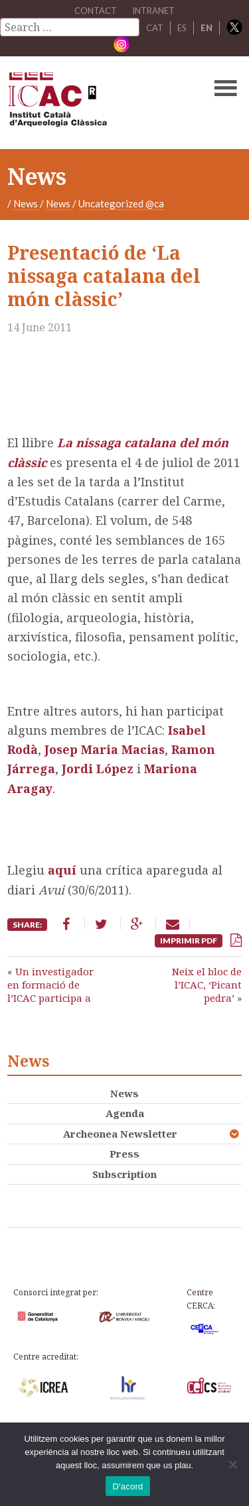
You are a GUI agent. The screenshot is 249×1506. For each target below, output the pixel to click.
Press (124, 1153)
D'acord (127, 1486)
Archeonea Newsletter (120, 1133)
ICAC (99, 102)
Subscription (124, 1174)
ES (182, 28)
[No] (232, 1464)
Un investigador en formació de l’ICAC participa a (50, 985)
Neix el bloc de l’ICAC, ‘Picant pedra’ (207, 985)
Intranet (153, 10)
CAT (154, 28)
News (25, 203)
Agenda (125, 1113)
